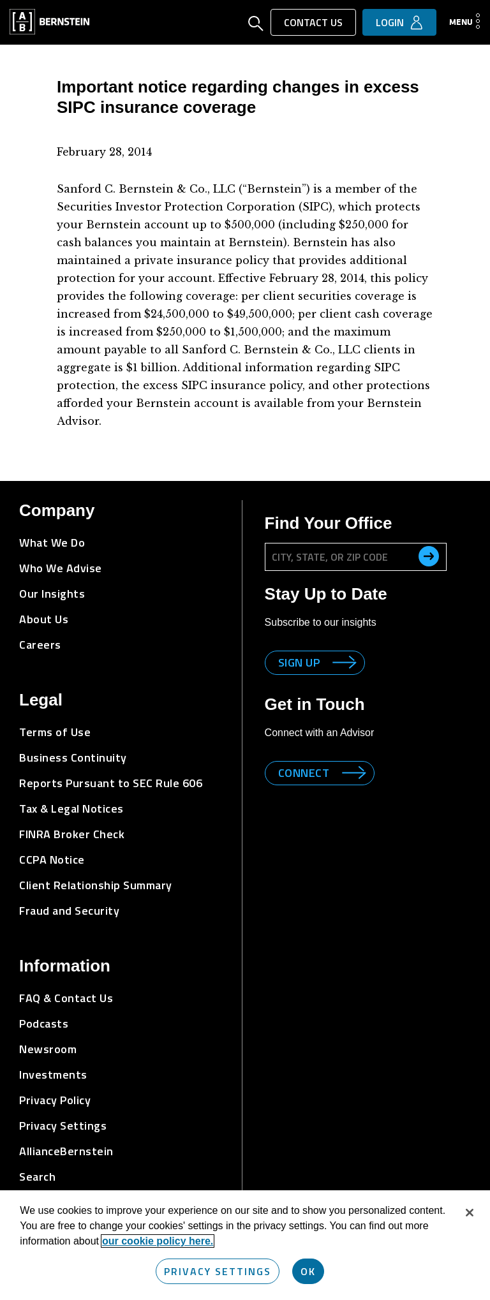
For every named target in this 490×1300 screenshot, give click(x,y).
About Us (43, 619)
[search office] (429, 556)
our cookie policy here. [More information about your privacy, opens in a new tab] (157, 1241)
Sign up (299, 662)
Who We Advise (60, 568)
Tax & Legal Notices (71, 808)
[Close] (470, 1212)
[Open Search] (255, 24)
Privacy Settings (63, 1125)
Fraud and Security (69, 910)
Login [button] (390, 22)
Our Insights (52, 593)
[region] (245, 1245)
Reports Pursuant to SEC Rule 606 (110, 783)
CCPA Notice (52, 859)
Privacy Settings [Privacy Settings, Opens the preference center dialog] (217, 1271)
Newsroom (48, 1049)
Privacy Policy (55, 1100)
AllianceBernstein (66, 1151)
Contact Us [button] (313, 22)
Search (37, 1176)
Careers (40, 644)
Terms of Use (55, 732)
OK (308, 1271)
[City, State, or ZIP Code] (356, 557)
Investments (53, 1074)
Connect (304, 772)
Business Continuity (73, 757)
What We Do (52, 542)
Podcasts (43, 1023)
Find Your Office (328, 523)
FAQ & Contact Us (66, 998)
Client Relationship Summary (95, 885)
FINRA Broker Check (71, 834)
